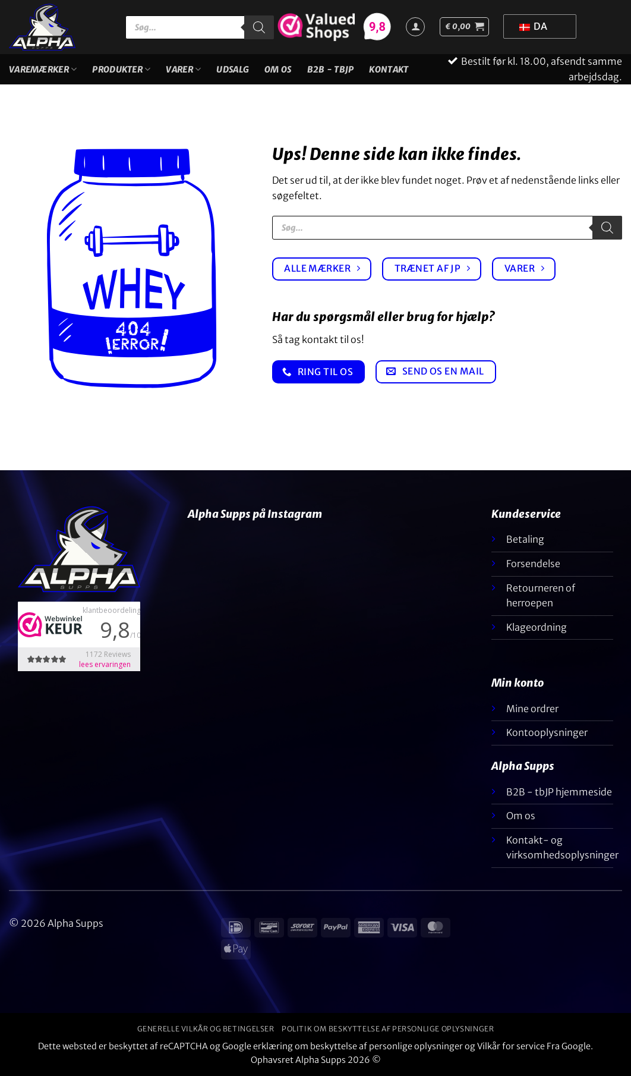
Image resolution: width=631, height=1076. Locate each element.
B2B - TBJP (330, 69)
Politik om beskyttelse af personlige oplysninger (388, 1028)
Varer (183, 69)
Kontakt (388, 69)
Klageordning (536, 627)
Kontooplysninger (547, 732)
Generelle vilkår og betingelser (206, 1028)
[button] (464, 26)
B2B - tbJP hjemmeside (559, 792)
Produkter (121, 69)
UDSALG (232, 69)
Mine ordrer (532, 709)
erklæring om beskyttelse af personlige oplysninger (358, 1046)
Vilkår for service (511, 1046)
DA (533, 26)
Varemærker (43, 69)
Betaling (525, 539)
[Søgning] (259, 27)
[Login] (415, 26)
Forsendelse (533, 564)
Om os (277, 69)
